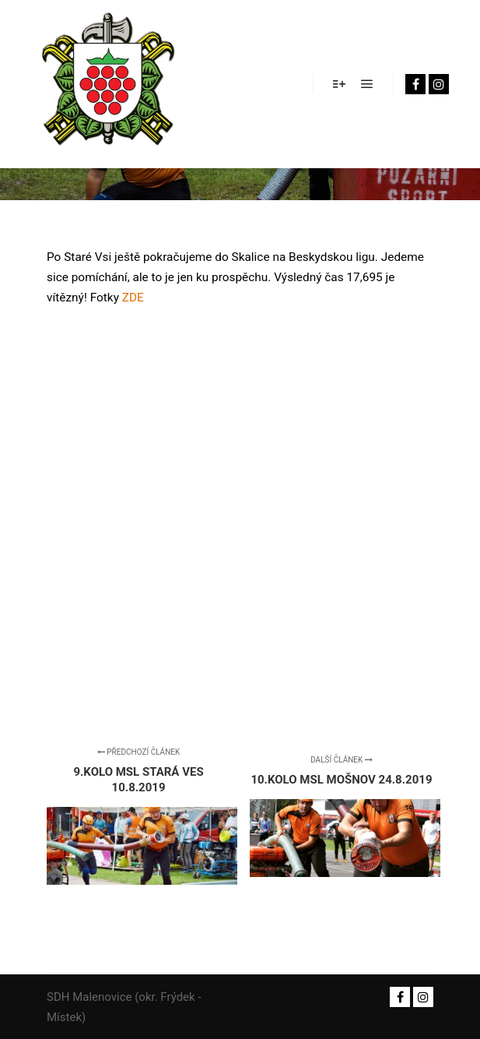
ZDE (133, 298)
